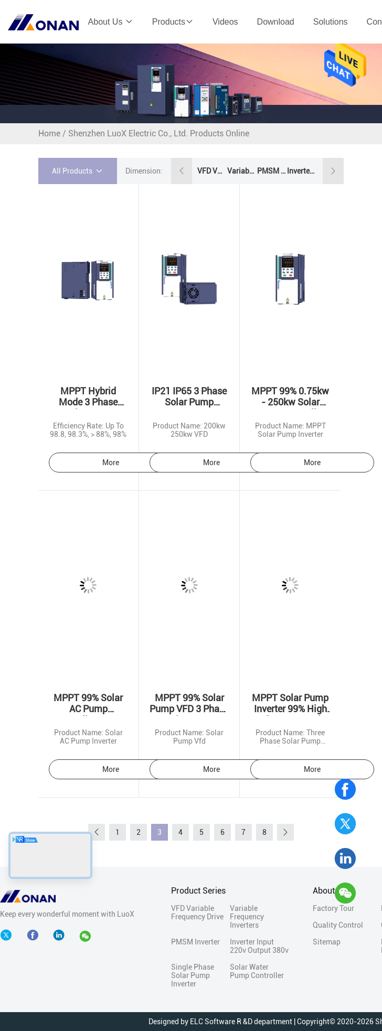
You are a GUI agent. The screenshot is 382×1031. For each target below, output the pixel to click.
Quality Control (338, 925)
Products (173, 21)
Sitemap (327, 942)
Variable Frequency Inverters (241, 171)
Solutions (330, 21)
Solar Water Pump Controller (257, 971)
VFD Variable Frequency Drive (211, 171)
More (110, 462)
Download (275, 21)
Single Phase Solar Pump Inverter (192, 975)
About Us (110, 21)
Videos (225, 21)
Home (49, 133)
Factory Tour (333, 908)
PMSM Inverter (271, 171)
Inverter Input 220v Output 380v (301, 171)
